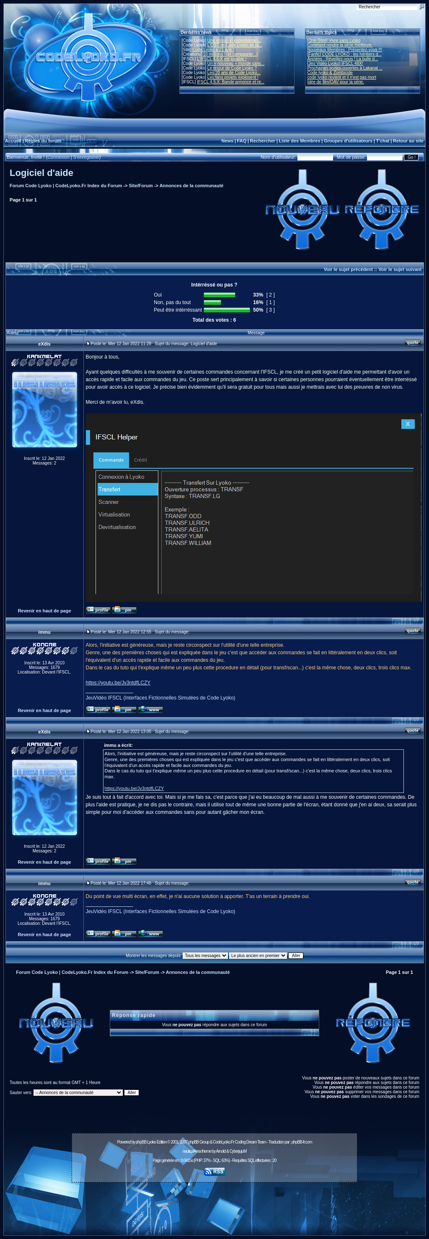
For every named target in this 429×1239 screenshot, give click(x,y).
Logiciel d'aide (41, 173)
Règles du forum (43, 140)
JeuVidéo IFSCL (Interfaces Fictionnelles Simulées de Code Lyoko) (160, 698)
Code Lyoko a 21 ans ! (213, 49)
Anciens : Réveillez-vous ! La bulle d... (343, 59)
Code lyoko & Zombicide (330, 72)
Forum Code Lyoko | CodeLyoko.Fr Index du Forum (66, 185)
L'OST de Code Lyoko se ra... (234, 45)
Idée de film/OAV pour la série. (336, 82)
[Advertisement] (214, 1204)
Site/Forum (140, 185)
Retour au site (408, 140)
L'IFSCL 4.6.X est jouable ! (221, 59)
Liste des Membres (299, 140)
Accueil (13, 140)
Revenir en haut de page (44, 610)
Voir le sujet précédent (348, 269)
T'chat (383, 140)
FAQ (242, 140)
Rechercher (263, 140)
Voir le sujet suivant (399, 269)
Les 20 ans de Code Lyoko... (234, 72)
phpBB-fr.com (302, 1142)
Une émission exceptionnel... (234, 40)
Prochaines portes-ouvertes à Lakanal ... (345, 68)
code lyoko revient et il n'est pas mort (342, 77)
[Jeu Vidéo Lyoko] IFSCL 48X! (335, 63)
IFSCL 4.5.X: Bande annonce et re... (230, 82)
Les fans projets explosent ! (232, 77)
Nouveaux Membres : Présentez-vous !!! (345, 49)
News (227, 140)
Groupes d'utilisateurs (348, 140)
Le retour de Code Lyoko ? (232, 68)
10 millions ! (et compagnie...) (230, 54)
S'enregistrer (86, 157)
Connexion (58, 157)
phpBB (141, 1142)
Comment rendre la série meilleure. (340, 45)
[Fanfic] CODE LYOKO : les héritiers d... (345, 54)
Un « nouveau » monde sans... (235, 63)
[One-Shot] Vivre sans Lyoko (334, 40)
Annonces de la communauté (192, 185)
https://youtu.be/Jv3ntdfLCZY (118, 683)
